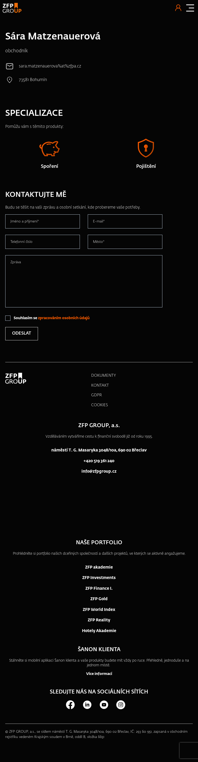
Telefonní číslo (21, 242)
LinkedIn (87, 705)
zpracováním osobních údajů (64, 318)
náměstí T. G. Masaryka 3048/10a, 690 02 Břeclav (99, 450)
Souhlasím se (52, 318)
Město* (98, 242)
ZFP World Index (99, 610)
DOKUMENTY (103, 375)
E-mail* (99, 221)
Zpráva (15, 262)
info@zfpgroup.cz (99, 471)
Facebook (70, 705)
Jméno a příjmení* (24, 221)
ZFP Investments (99, 578)
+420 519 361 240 (99, 461)
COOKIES (99, 405)
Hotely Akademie (99, 631)
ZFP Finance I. (99, 589)
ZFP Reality (99, 620)
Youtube (104, 705)
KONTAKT (100, 385)
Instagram (120, 705)
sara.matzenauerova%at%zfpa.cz (50, 66)
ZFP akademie (99, 567)
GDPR (96, 395)
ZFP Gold (99, 599)
